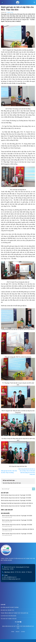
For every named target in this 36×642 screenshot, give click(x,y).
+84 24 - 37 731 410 (15, 572)
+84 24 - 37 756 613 (26, 572)
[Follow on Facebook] (15, 622)
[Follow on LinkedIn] (20, 622)
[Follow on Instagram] (17, 622)
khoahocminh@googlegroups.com (11, 579)
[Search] (34, 2)
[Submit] (33, 489)
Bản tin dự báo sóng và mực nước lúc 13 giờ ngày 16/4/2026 (16, 495)
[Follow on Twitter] (18, 622)
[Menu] (2, 2)
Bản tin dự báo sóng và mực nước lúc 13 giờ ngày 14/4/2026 (16, 500)
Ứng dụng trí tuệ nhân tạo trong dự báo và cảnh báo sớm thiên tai (17, 503)
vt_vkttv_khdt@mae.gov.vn (9, 577)
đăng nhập (10, 483)
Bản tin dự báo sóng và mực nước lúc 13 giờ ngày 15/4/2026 (16, 497)
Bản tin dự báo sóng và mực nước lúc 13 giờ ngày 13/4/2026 (16, 506)
